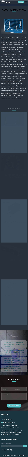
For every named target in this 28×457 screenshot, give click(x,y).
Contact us (5, 414)
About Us (21, 2)
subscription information (9, 439)
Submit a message (14, 405)
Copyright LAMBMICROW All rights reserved (14, 455)
